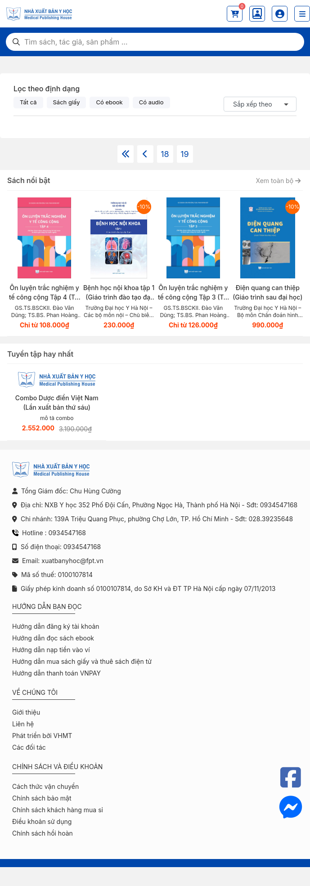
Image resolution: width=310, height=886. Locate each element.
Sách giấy (66, 102)
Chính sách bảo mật (41, 798)
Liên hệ (23, 724)
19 (184, 154)
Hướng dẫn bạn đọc (47, 606)
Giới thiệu (26, 712)
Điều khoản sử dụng (42, 821)
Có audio (151, 102)
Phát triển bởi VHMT (42, 735)
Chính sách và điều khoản (57, 766)
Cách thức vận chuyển (45, 786)
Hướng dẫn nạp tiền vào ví (51, 649)
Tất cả (28, 102)
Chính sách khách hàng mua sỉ (57, 810)
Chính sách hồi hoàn (42, 833)
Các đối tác (29, 747)
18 (165, 154)
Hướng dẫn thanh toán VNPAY (56, 673)
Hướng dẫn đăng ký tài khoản (55, 626)
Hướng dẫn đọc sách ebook (53, 638)
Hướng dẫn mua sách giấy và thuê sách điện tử (82, 661)
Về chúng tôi (35, 692)
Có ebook (109, 102)
